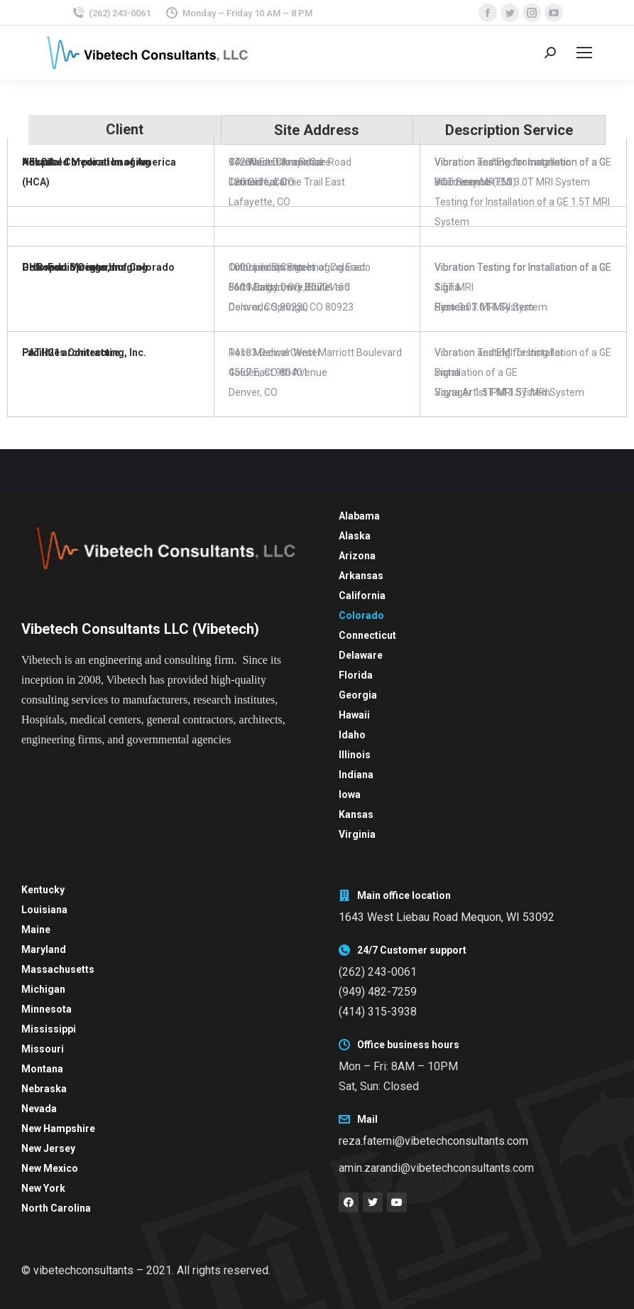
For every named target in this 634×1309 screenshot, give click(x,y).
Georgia (358, 695)
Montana (42, 1068)
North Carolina (56, 1208)
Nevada (39, 1108)
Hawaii (354, 715)
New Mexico (49, 1168)
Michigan (43, 989)
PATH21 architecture (71, 352)
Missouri (42, 1049)
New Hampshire (58, 1128)
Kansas (356, 814)
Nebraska (44, 1088)
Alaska (355, 536)
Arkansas (361, 575)
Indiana (356, 774)
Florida (356, 675)
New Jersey (48, 1148)
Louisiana (44, 909)
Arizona (357, 555)
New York (43, 1188)
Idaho (352, 734)
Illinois (355, 754)
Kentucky (43, 889)
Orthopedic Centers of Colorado (98, 267)
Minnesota (46, 1009)
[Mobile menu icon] (584, 52)
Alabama (359, 516)
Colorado (361, 615)
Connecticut (367, 635)
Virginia (357, 834)
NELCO (38, 162)
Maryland (43, 949)
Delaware (361, 655)
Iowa (350, 794)
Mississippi (48, 1029)
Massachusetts (57, 969)
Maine (35, 929)
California (362, 595)
